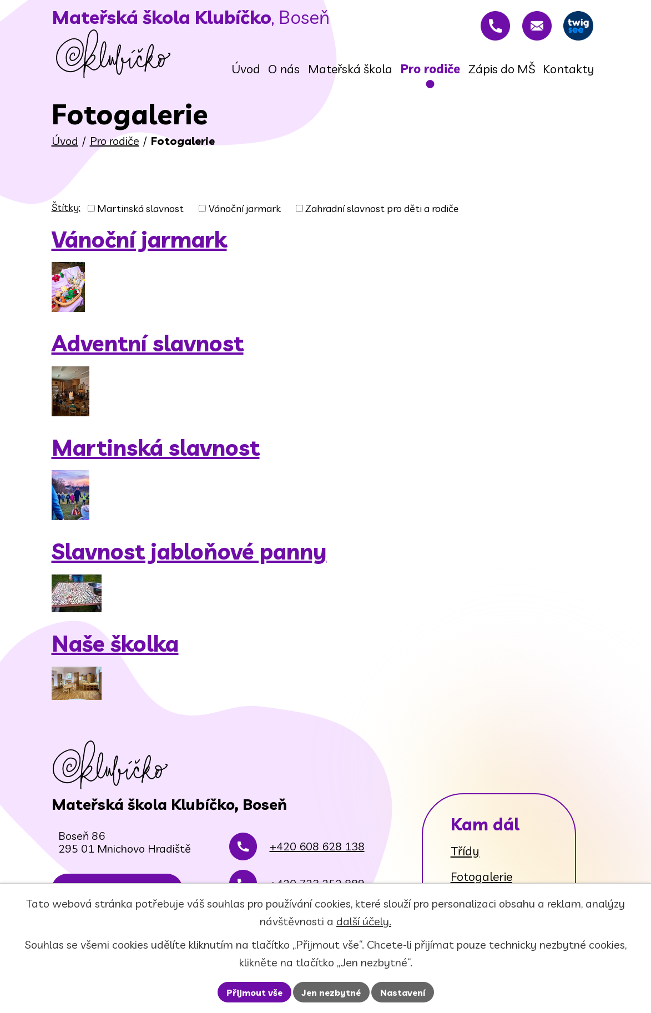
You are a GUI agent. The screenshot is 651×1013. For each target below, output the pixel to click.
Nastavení (402, 992)
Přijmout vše (254, 992)
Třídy (465, 855)
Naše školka (115, 647)
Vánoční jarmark (245, 212)
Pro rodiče (114, 145)
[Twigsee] (576, 27)
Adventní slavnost (148, 347)
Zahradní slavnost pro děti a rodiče (381, 212)
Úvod (65, 145)
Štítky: (66, 211)
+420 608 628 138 (317, 864)
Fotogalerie (481, 880)
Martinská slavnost (140, 212)
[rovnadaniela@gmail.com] (531, 27)
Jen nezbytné (331, 992)
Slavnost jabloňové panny (189, 555)
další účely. (363, 921)
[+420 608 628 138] (486, 27)
